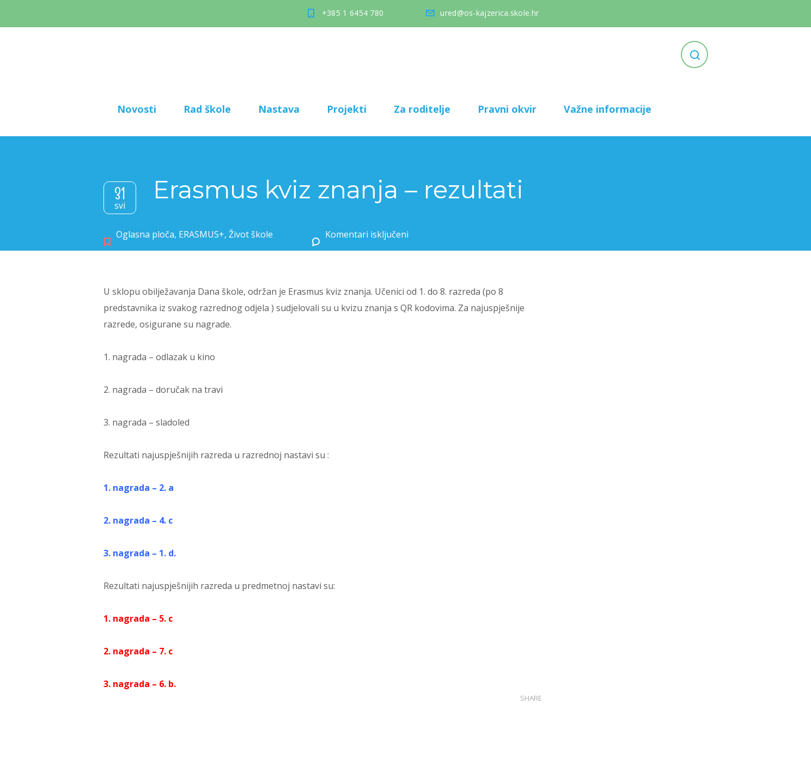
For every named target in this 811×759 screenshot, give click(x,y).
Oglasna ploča (145, 234)
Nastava (279, 109)
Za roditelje (422, 109)
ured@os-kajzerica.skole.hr (489, 13)
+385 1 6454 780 (353, 13)
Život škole (251, 234)
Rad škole (207, 109)
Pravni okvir (507, 109)
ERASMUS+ (201, 234)
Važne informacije (607, 109)
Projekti (347, 109)
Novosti (136, 109)
